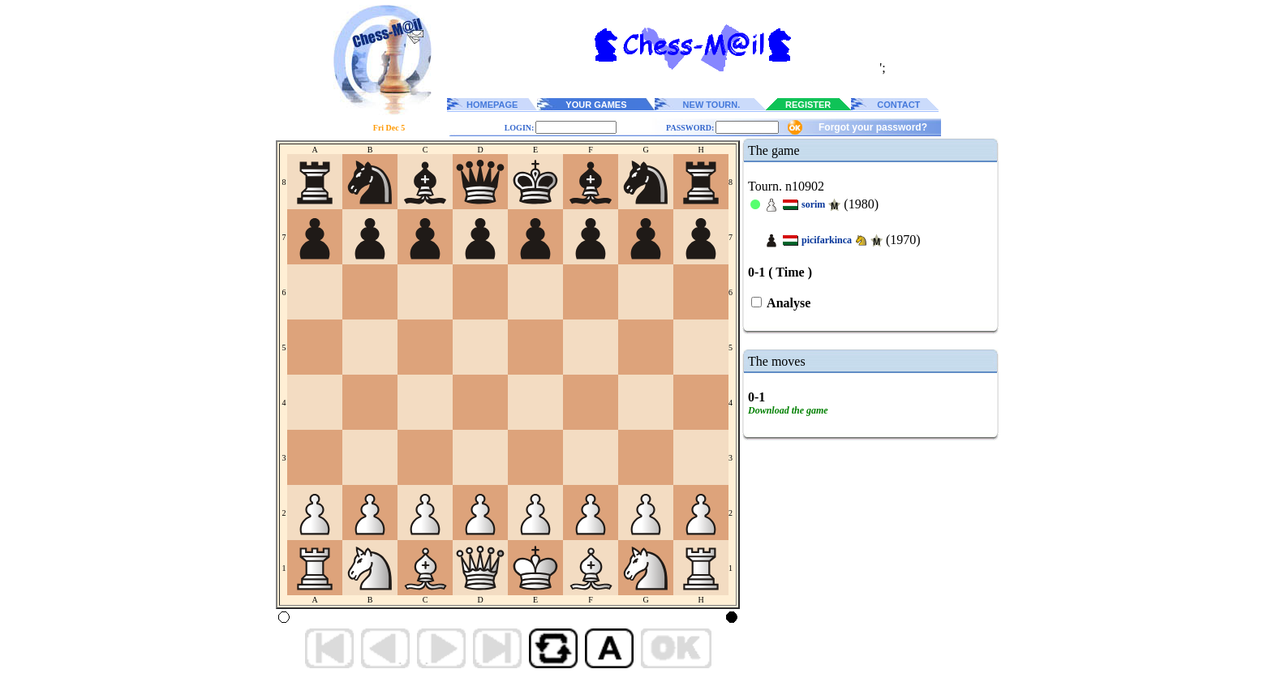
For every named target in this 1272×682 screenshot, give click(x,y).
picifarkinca (826, 240)
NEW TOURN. (712, 104)
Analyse (787, 303)
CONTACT (898, 104)
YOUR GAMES (595, 104)
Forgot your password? (873, 127)
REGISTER (808, 104)
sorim (813, 204)
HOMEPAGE (492, 104)
